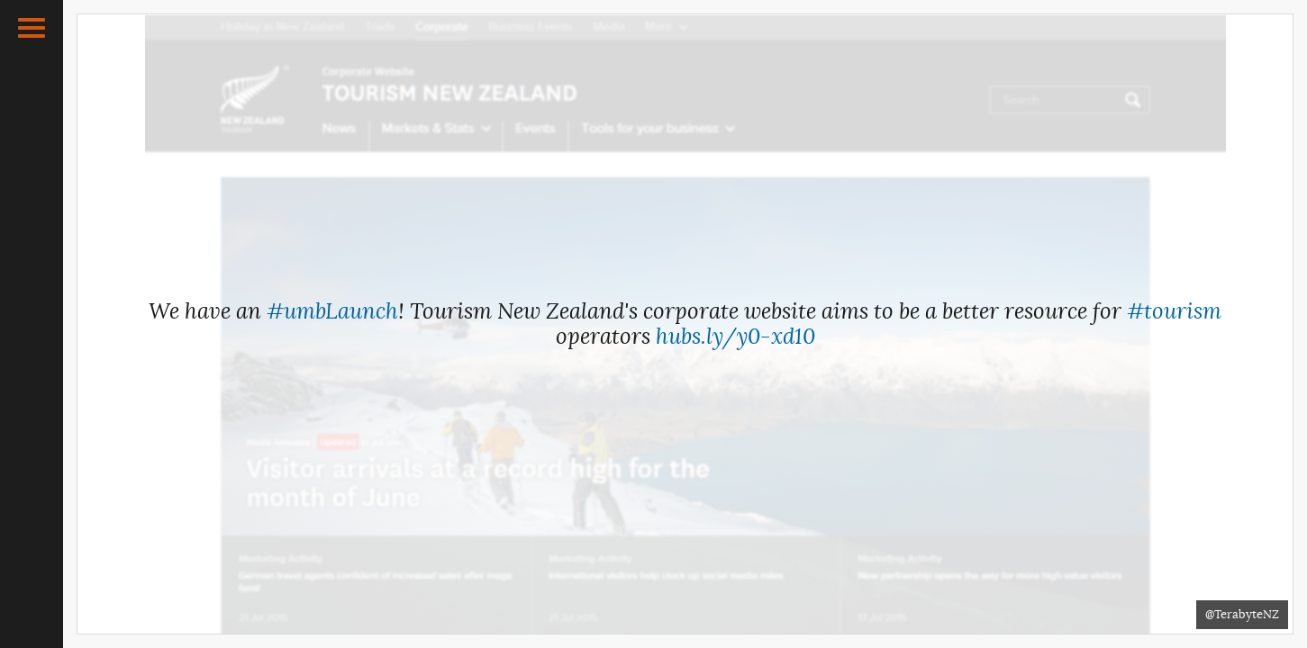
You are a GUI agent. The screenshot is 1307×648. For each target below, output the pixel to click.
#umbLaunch (332, 311)
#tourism (1174, 311)
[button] (31, 28)
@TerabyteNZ (1242, 614)
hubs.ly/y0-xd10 (735, 336)
